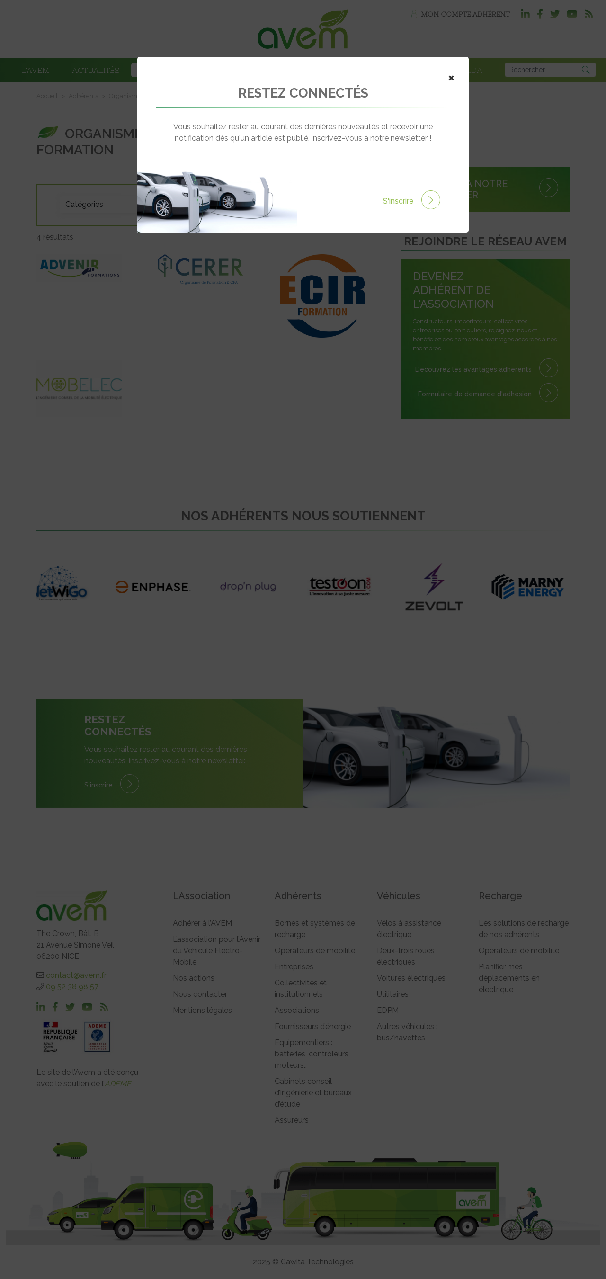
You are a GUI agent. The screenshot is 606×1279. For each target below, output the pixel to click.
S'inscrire (411, 201)
